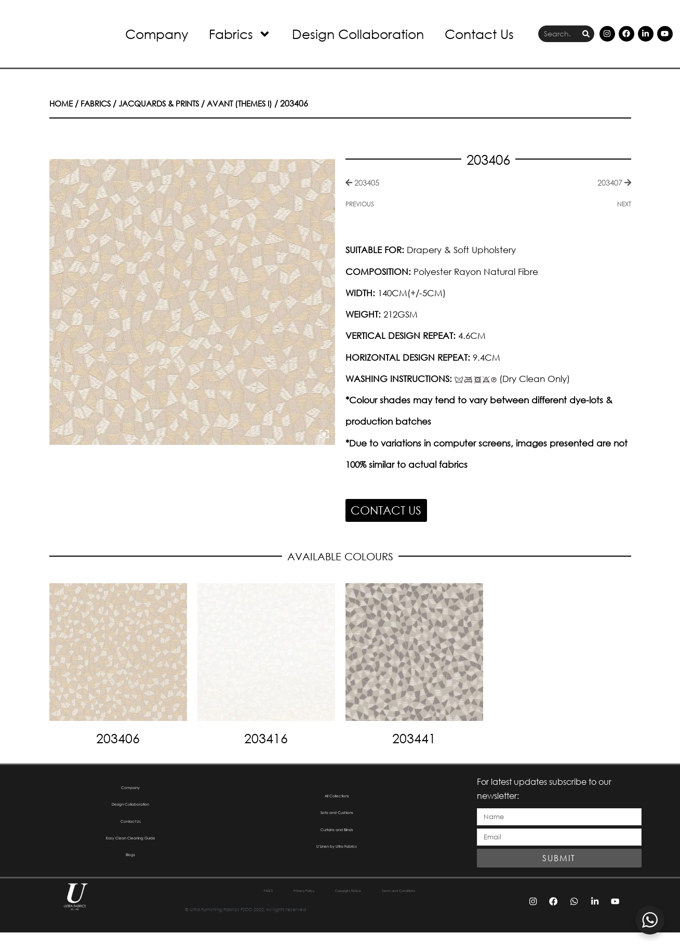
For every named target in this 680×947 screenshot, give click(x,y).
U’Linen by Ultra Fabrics (336, 861)
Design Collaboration (358, 33)
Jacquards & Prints (167, 103)
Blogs (131, 871)
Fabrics (240, 34)
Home (62, 103)
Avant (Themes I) (254, 103)
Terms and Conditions (436, 905)
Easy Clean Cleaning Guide (130, 850)
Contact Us (479, 33)
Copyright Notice (346, 905)
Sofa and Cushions (337, 818)
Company (156, 33)
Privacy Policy (271, 905)
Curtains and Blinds (337, 839)
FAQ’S (215, 905)
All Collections (337, 797)
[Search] (586, 34)
